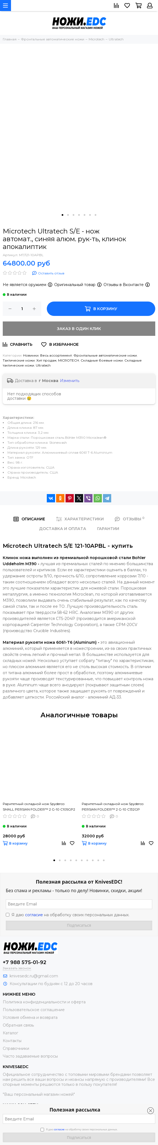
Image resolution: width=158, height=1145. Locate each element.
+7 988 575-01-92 (24, 962)
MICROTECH (68, 360)
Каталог (10, 1032)
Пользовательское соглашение (34, 1009)
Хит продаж (46, 360)
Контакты (12, 1040)
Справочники (16, 1048)
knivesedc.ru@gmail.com (34, 975)
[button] (62, 215)
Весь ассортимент (56, 355)
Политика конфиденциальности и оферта (44, 1001)
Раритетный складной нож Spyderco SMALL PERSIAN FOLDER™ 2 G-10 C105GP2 (39, 806)
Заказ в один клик (79, 328)
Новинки (31, 355)
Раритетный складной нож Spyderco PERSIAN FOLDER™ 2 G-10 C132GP (112, 806)
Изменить (69, 380)
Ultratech (43, 365)
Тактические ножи (19, 360)
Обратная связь (18, 1025)
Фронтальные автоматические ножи (105, 355)
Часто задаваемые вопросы (30, 1056)
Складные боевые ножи (102, 360)
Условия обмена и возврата (30, 1017)
